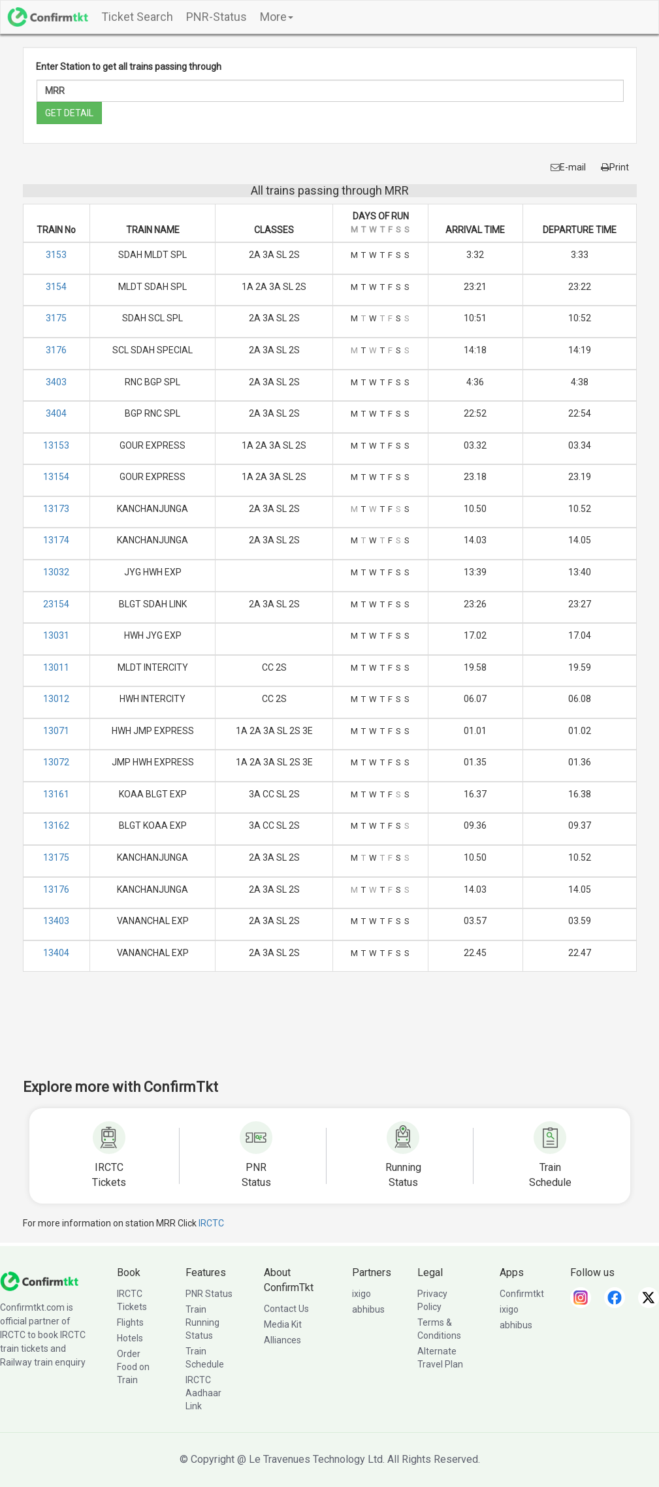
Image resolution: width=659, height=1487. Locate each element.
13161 (56, 794)
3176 (56, 350)
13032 (56, 572)
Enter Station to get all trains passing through (128, 66)
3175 (56, 318)
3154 (56, 286)
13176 (56, 889)
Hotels (130, 1338)
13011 (56, 667)
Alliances (282, 1340)
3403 (56, 382)
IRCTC (211, 1223)
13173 (56, 509)
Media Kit (283, 1324)
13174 (56, 540)
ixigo (361, 1293)
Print (615, 167)
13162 (56, 825)
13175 (56, 857)
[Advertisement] (330, 1033)
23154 (56, 604)
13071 (56, 731)
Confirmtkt (522, 1293)
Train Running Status (202, 1322)
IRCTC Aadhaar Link (203, 1393)
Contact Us (286, 1308)
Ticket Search (137, 17)
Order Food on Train (133, 1367)
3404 (56, 413)
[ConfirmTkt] (39, 1280)
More (276, 17)
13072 (56, 762)
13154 (56, 477)
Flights (130, 1322)
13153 (56, 445)
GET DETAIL (69, 113)
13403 (56, 921)
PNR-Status (216, 17)
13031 (56, 635)
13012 (56, 699)
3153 (56, 254)
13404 (56, 953)
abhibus (368, 1309)
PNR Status (209, 1293)
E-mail (568, 167)
